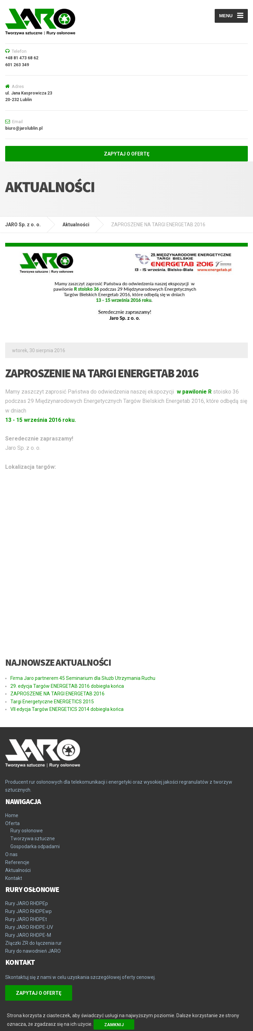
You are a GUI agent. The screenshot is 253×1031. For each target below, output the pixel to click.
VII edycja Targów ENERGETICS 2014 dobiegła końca (67, 709)
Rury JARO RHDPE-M (28, 935)
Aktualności (75, 224)
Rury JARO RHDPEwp (28, 911)
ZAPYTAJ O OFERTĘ (126, 154)
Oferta (12, 823)
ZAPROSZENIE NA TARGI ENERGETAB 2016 (57, 693)
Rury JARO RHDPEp (26, 903)
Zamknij (114, 1024)
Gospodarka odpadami (35, 846)
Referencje (17, 862)
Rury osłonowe (26, 830)
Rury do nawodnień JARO (33, 951)
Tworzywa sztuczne (32, 838)
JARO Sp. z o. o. (23, 224)
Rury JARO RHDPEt (26, 919)
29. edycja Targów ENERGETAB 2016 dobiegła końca (67, 686)
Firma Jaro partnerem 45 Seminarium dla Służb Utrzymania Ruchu (82, 678)
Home (11, 815)
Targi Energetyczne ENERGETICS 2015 (52, 701)
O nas (11, 854)
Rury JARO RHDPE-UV (29, 927)
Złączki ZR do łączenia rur (33, 943)
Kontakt (13, 878)
